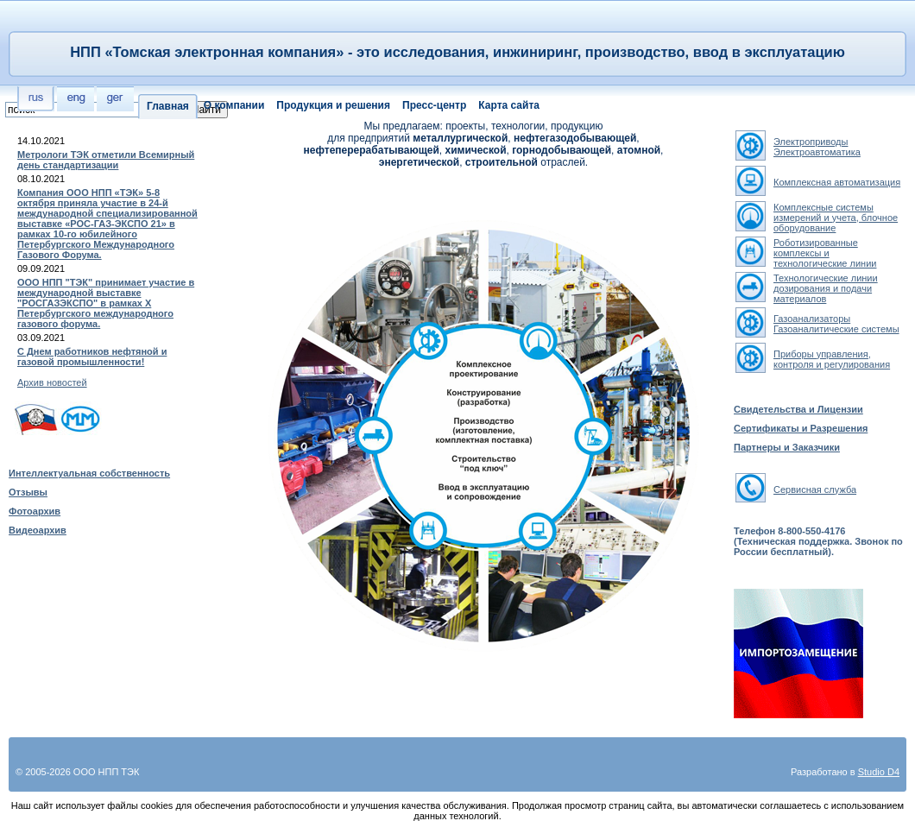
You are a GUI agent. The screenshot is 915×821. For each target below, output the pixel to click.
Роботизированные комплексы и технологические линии (824, 252)
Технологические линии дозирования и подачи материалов (825, 288)
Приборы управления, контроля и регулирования (831, 359)
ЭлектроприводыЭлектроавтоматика (817, 146)
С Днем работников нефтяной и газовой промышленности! (92, 356)
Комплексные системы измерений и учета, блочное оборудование (835, 217)
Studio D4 (878, 772)
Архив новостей (52, 382)
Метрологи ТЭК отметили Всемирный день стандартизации (105, 159)
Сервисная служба (814, 489)
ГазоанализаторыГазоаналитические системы (836, 323)
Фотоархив (34, 511)
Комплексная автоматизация (836, 182)
